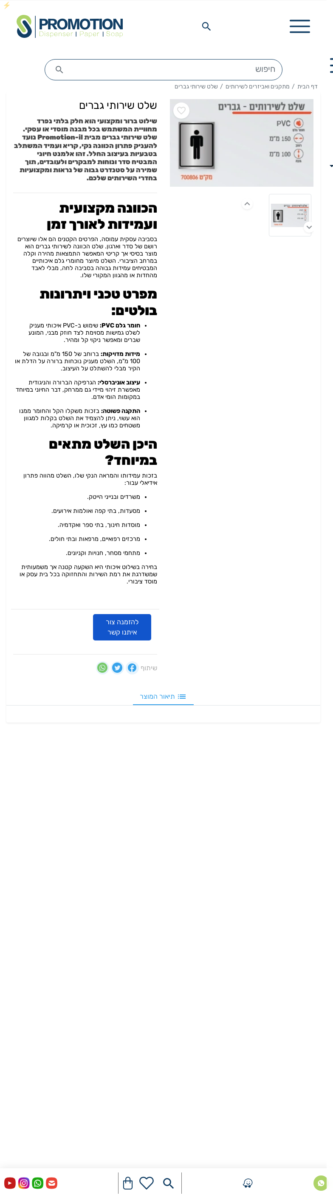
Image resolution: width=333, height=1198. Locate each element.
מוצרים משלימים (297, 1042)
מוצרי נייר (306, 899)
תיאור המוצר (163, 696)
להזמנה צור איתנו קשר (122, 627)
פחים (313, 980)
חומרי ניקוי (305, 960)
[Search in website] (206, 26)
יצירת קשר (305, 812)
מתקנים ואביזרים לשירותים (258, 86)
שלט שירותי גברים (196, 86)
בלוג (314, 852)
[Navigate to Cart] (128, 1183)
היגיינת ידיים (302, 919)
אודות (312, 832)
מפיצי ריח (306, 1001)
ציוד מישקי (305, 1021)
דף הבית (307, 86)
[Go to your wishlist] (146, 1183)
